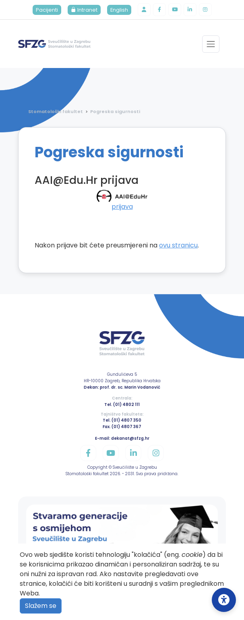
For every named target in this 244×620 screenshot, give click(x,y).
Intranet (84, 9)
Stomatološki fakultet (55, 111)
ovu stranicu (178, 245)
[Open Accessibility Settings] (224, 600)
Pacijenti (47, 9)
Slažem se (40, 605)
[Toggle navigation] (210, 44)
